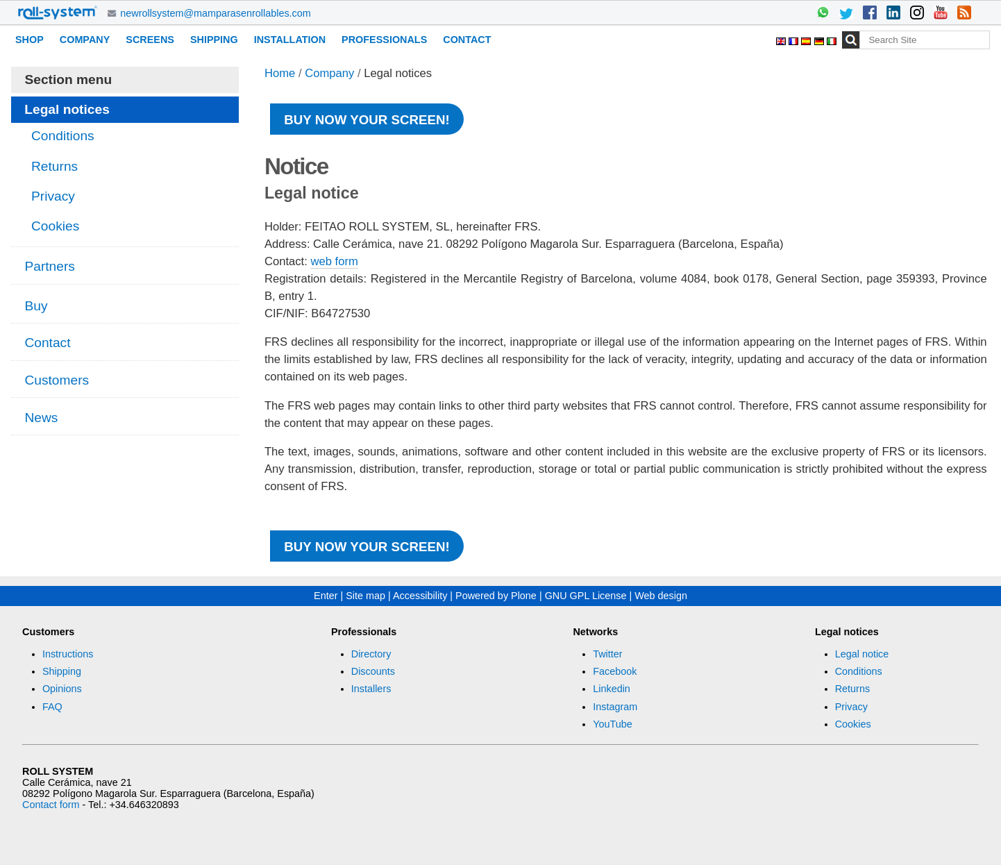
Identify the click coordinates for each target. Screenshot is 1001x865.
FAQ (52, 706)
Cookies (853, 724)
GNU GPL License (586, 595)
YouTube (612, 724)
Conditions (858, 671)
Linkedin (611, 688)
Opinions (62, 688)
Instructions (68, 654)
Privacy (851, 706)
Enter (325, 595)
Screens (150, 39)
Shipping (214, 39)
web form (334, 261)
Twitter (607, 654)
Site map (365, 595)
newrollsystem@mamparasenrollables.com (215, 13)
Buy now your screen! (366, 119)
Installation (290, 39)
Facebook (615, 671)
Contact (467, 39)
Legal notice (862, 654)
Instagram (615, 706)
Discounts (373, 671)
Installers (371, 688)
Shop (29, 39)
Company (85, 39)
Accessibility (420, 595)
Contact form (50, 804)
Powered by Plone (496, 595)
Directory (371, 654)
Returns (852, 688)
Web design (660, 595)
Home (279, 73)
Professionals (384, 39)
